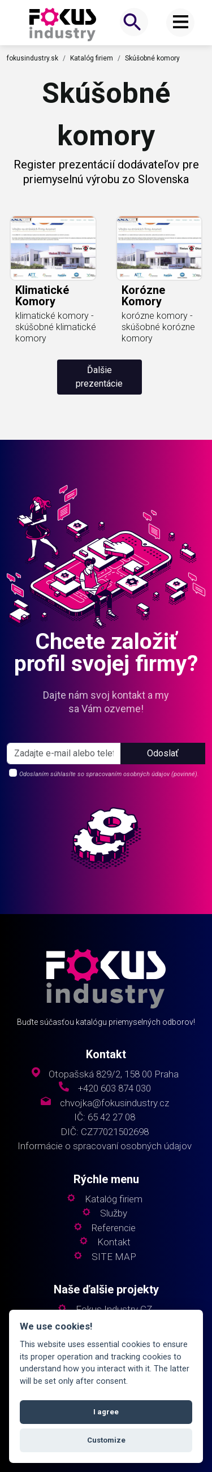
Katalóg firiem (91, 58)
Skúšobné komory (152, 58)
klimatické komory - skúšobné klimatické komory (55, 327)
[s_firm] (64, 753)
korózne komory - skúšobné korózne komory (158, 327)
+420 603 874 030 (114, 1088)
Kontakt (114, 1242)
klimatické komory (42, 295)
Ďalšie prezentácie (99, 377)
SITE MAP (114, 1257)
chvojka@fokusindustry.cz (114, 1103)
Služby (113, 1213)
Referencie (114, 1228)
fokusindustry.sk (32, 58)
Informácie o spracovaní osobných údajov (105, 1146)
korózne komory (143, 295)
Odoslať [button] (163, 753)
